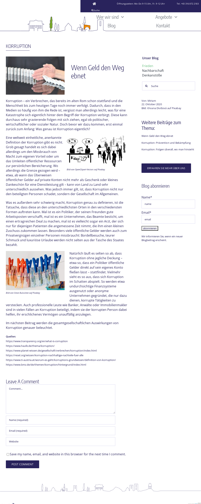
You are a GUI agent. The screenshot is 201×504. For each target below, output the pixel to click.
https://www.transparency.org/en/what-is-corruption (37, 341)
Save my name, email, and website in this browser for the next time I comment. (68, 454)
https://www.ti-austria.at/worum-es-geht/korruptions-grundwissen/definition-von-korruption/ (61, 360)
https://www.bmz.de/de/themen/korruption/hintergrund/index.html (46, 364)
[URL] (60, 441)
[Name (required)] (60, 420)
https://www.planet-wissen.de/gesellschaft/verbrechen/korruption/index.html (51, 350)
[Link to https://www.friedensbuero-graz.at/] (94, 4)
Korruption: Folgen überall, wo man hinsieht (168, 149)
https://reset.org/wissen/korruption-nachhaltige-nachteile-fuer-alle (44, 355)
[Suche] (106, 10)
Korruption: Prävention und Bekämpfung (166, 142)
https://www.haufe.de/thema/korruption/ (30, 346)
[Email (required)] (60, 430)
